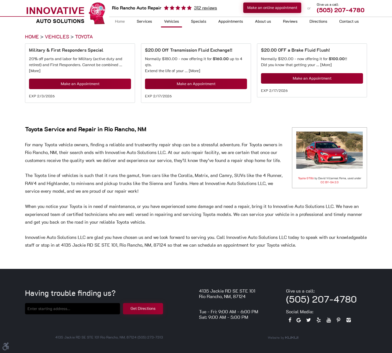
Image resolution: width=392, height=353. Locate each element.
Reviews (290, 21)
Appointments (230, 21)
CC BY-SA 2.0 (329, 182)
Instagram (348, 321)
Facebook (290, 321)
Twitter (308, 321)
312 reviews (205, 8)
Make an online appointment (272, 8)
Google (298, 321)
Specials (198, 21)
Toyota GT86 (306, 178)
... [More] (192, 71)
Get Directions (143, 309)
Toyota (84, 36)
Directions (318, 21)
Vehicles (171, 21)
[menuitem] (120, 22)
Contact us (349, 21)
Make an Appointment (80, 84)
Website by (283, 338)
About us (263, 21)
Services (144, 21)
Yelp (318, 321)
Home (120, 21)
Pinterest (338, 321)
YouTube (328, 321)
